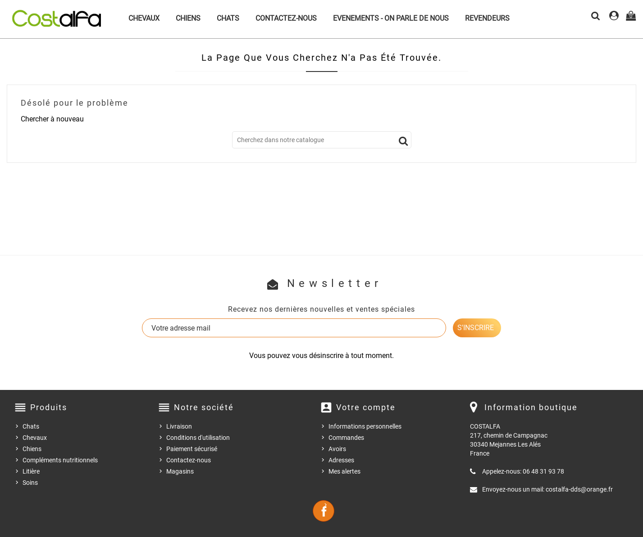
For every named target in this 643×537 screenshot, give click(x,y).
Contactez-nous (286, 18)
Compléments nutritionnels (60, 460)
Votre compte (366, 407)
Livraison (179, 426)
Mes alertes (344, 471)
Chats (228, 18)
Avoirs (337, 448)
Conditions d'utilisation (198, 437)
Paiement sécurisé (191, 448)
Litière (31, 471)
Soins (30, 482)
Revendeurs (487, 18)
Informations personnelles (364, 426)
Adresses (341, 460)
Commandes (346, 437)
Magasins (180, 471)
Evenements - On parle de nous (391, 18)
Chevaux (144, 18)
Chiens (188, 18)
